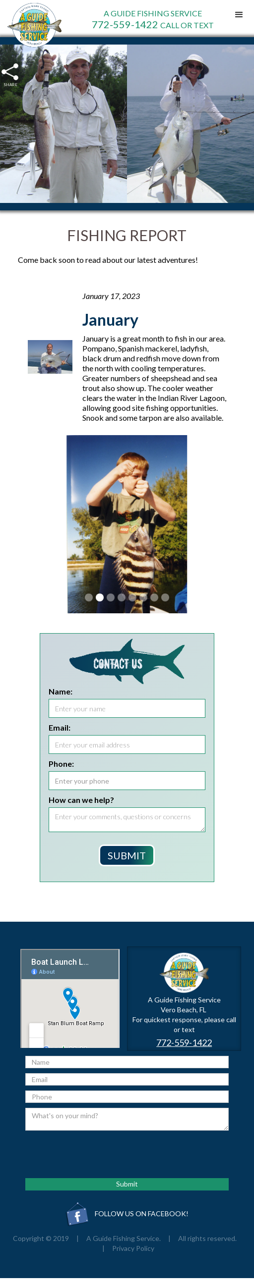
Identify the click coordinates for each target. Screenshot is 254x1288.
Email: (59, 727)
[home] (32, 25)
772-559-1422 (184, 1042)
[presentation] (100, 1155)
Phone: (61, 763)
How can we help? (81, 799)
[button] (239, 15)
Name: (60, 691)
